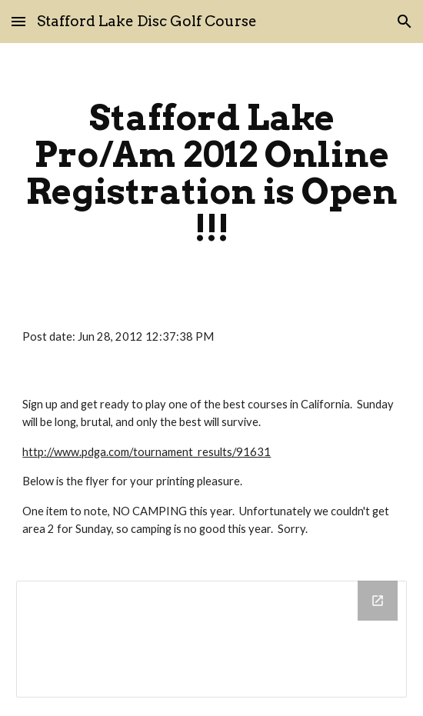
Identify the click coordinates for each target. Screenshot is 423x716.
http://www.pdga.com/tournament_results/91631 (146, 451)
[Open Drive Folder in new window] (378, 601)
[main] (211, 173)
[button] (18, 21)
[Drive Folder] (211, 639)
